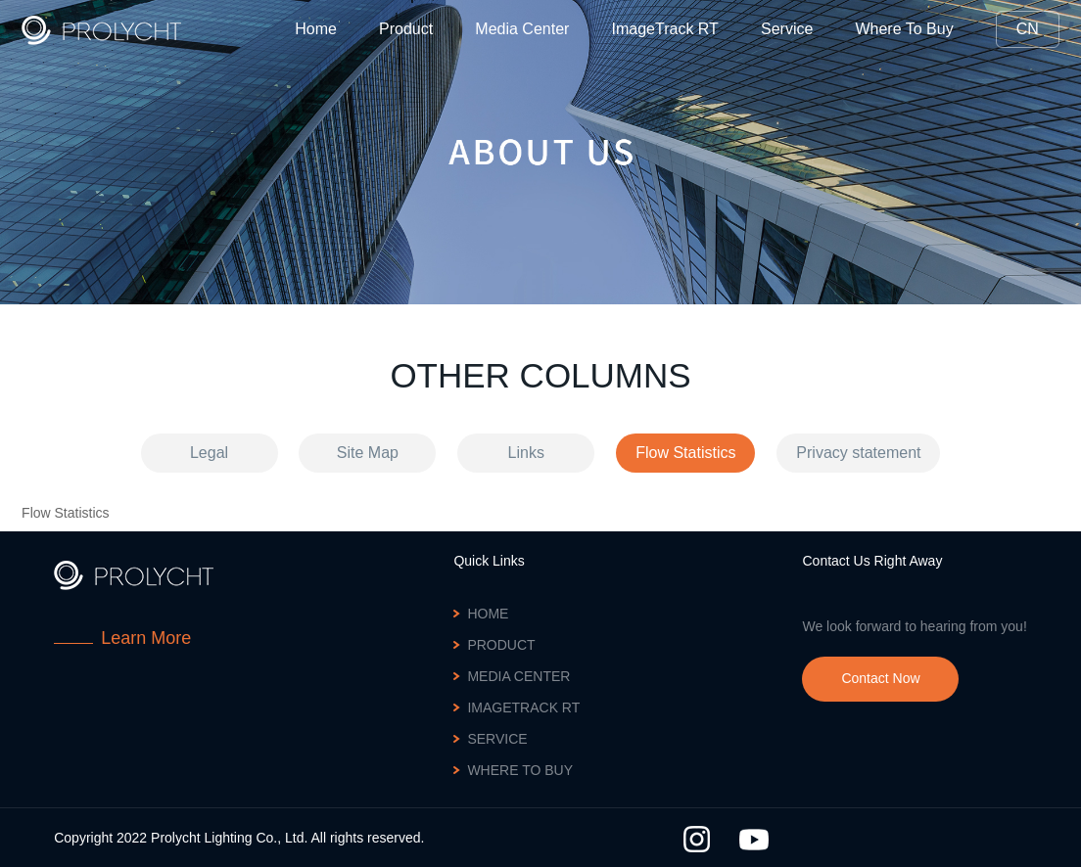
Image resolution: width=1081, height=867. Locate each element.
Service (787, 29)
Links (526, 452)
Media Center (522, 29)
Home (316, 29)
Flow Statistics (685, 452)
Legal (209, 452)
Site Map (368, 452)
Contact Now (880, 678)
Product (406, 29)
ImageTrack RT (665, 29)
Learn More (146, 638)
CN (1027, 29)
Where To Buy (904, 29)
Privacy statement (858, 452)
